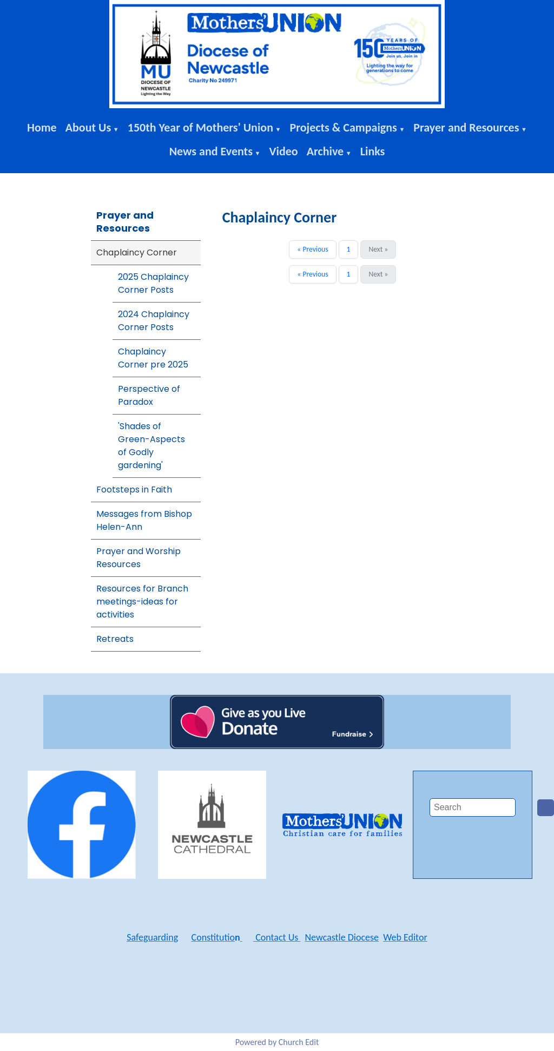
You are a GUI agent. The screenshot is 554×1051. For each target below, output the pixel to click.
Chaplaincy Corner (136, 252)
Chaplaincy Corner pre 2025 (153, 358)
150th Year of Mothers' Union (200, 127)
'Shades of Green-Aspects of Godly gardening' (151, 445)
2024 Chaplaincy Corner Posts (153, 320)
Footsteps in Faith (134, 489)
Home (42, 127)
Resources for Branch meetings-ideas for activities (142, 601)
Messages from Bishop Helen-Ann (144, 520)
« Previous (312, 249)
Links (372, 151)
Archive (325, 151)
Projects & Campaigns (343, 127)
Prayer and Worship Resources (138, 557)
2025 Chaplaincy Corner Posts (153, 283)
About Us (88, 127)
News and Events (211, 151)
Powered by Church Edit (277, 1042)
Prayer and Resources (466, 127)
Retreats (115, 639)
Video (283, 151)
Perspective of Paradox (149, 395)
